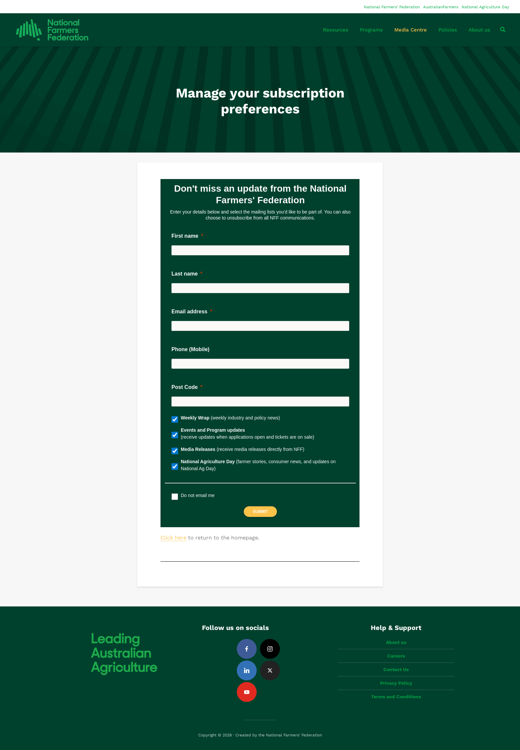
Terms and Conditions (396, 696)
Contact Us (396, 669)
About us (479, 30)
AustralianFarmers (440, 7)
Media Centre (410, 30)
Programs (371, 30)
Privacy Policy (396, 683)
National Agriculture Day (485, 7)
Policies (447, 30)
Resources (335, 30)
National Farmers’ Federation (392, 7)
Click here (173, 537)
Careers (396, 655)
